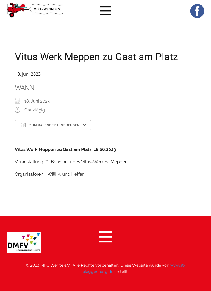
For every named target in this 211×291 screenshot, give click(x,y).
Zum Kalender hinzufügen (50, 124)
